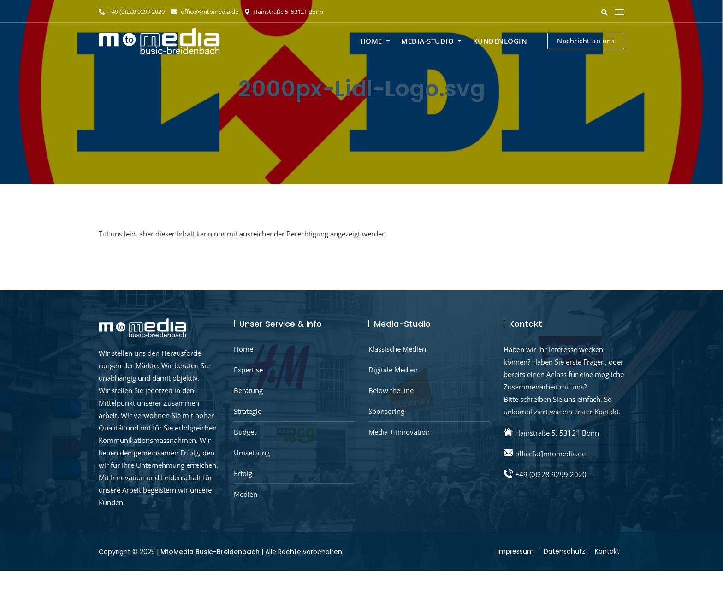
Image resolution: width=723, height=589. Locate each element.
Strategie (247, 411)
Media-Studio (427, 41)
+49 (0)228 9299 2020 (132, 11)
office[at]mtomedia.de (550, 453)
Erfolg (243, 473)
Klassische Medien (397, 348)
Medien (245, 494)
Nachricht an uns (586, 40)
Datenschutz (564, 551)
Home (371, 41)
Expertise (248, 369)
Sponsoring (386, 411)
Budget (245, 431)
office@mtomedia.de (204, 11)
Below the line (391, 390)
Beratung (248, 390)
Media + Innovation (399, 431)
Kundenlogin (500, 41)
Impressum (516, 551)
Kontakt (607, 551)
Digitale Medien (393, 369)
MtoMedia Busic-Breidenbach (210, 551)
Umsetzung (252, 452)
